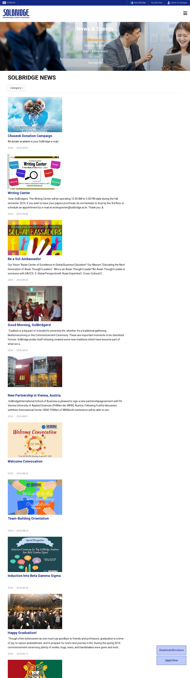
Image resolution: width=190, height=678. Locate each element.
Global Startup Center (110, 569)
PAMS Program (62, 610)
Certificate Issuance (109, 587)
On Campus (106, 597)
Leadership (14, 569)
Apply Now (171, 660)
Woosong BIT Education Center (116, 584)
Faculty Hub (156, 3)
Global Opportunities (67, 597)
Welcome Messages (19, 572)
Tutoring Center (107, 610)
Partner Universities (64, 602)
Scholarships (150, 572)
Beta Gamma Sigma (110, 576)
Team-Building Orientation (88, 335)
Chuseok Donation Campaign (90, 100)
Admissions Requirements (158, 565)
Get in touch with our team (140, 545)
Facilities (103, 602)
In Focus (95, 57)
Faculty (12, 595)
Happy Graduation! (82, 413)
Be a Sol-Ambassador (84, 179)
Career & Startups (177, 3)
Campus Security (108, 613)
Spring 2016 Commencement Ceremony (98, 452)
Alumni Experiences (109, 580)
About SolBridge (19, 560)
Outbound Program (64, 606)
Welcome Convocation (85, 296)
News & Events (153, 586)
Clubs (101, 572)
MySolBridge (137, 3)
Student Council (107, 565)
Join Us (12, 602)
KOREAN (9, 3)
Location (13, 580)
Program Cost (151, 569)
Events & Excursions (95, 51)
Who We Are (15, 565)
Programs (60, 560)
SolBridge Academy (64, 587)
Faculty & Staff (18, 590)
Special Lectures (95, 45)
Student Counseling (109, 606)
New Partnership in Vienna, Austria (94, 257)
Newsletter (95, 63)
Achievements (16, 576)
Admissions (151, 560)
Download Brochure (171, 650)
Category (16, 87)
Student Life (106, 560)
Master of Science (63, 580)
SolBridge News (95, 39)
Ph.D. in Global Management (69, 584)
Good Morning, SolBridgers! (89, 218)
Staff (11, 599)
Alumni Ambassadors (65, 621)
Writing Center (79, 139)
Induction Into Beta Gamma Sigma (94, 374)
